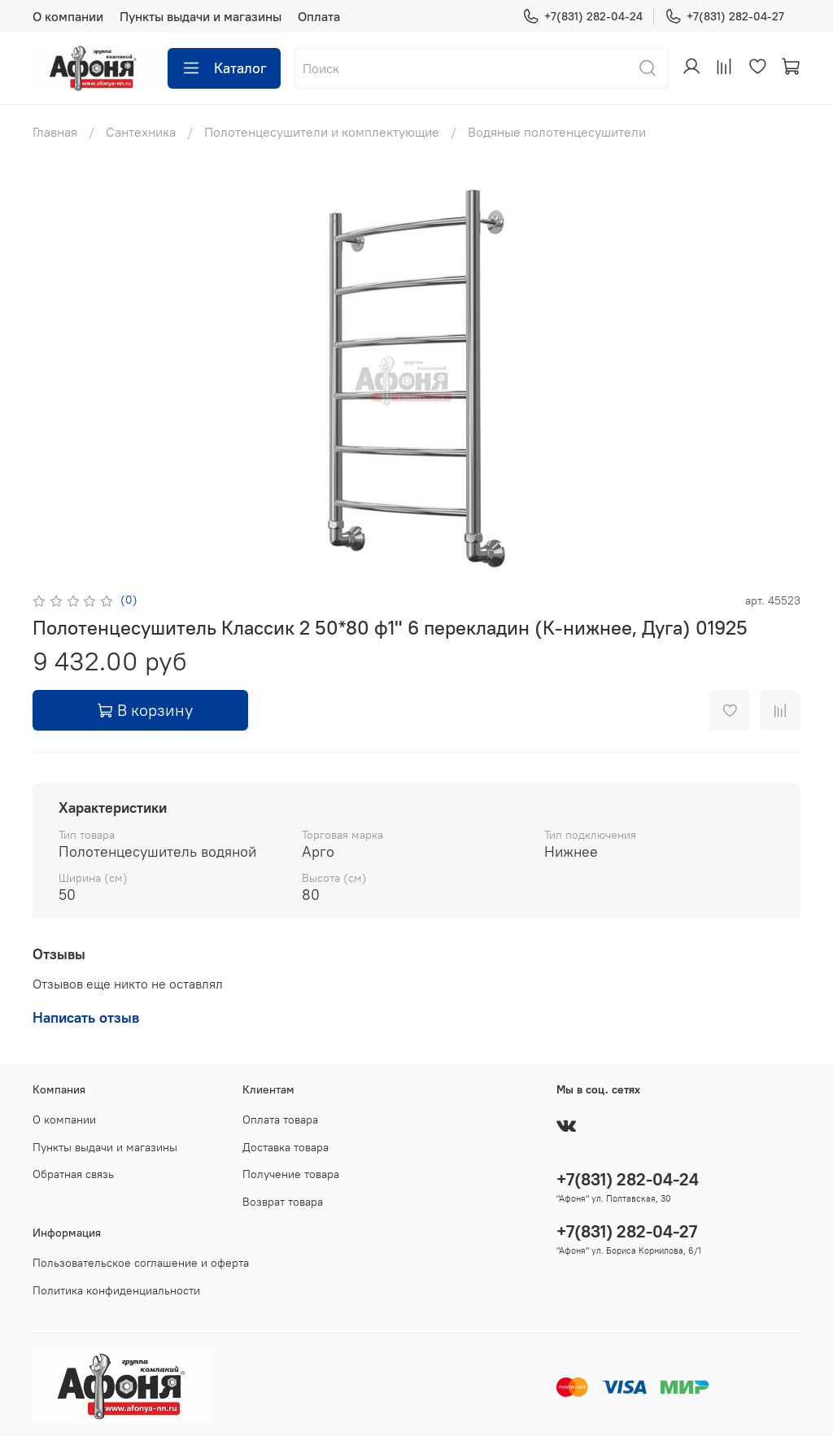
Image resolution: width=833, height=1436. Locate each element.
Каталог (224, 68)
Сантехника (141, 132)
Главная (55, 132)
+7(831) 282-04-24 (582, 16)
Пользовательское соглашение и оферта (141, 1262)
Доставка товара (285, 1147)
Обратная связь (73, 1174)
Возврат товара (282, 1201)
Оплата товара (280, 1119)
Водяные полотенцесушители (557, 132)
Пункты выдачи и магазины (200, 16)
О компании (68, 16)
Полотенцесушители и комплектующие (321, 132)
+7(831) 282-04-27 (724, 16)
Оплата (319, 16)
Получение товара (290, 1174)
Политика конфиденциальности (116, 1290)
